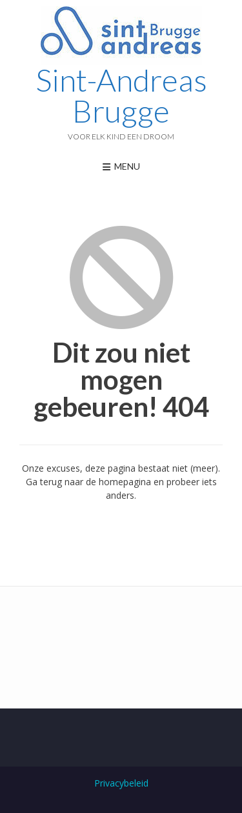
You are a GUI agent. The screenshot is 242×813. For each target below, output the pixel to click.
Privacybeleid (121, 783)
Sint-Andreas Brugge (121, 95)
